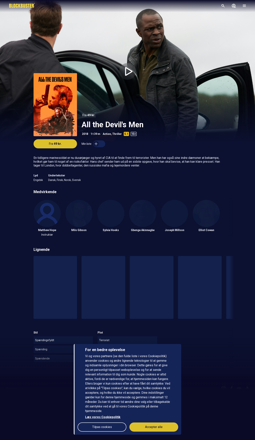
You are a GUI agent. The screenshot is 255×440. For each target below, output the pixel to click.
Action (107, 133)
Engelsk (38, 180)
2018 (85, 133)
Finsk (60, 180)
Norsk (67, 180)
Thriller (117, 133)
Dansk (52, 180)
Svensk (76, 180)
